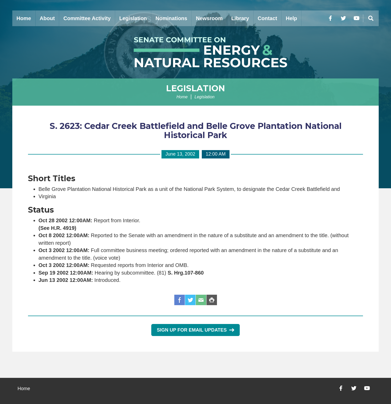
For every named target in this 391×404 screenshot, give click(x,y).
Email (201, 300)
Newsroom (209, 18)
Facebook (179, 300)
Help (291, 18)
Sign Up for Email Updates (195, 330)
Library (240, 18)
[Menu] (371, 18)
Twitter (190, 300)
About (47, 18)
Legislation (133, 18)
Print (211, 300)
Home (23, 18)
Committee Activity (86, 18)
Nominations (171, 18)
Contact (267, 18)
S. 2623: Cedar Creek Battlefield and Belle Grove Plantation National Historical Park (196, 130)
